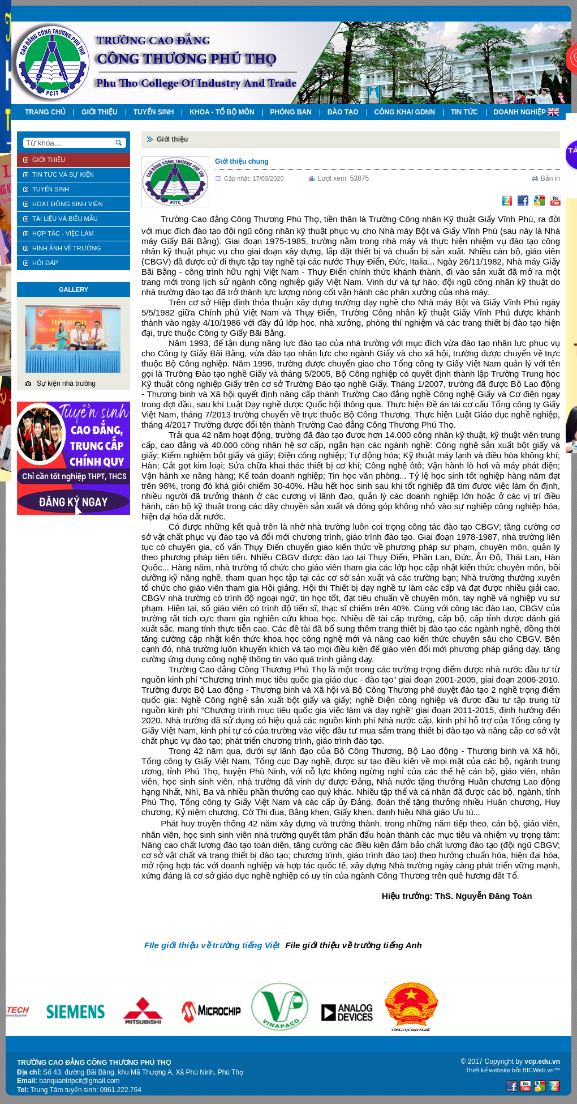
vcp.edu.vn (542, 1061)
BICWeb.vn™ (541, 1070)
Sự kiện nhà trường (66, 383)
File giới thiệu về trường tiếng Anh (353, 945)
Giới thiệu (172, 139)
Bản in (550, 178)
